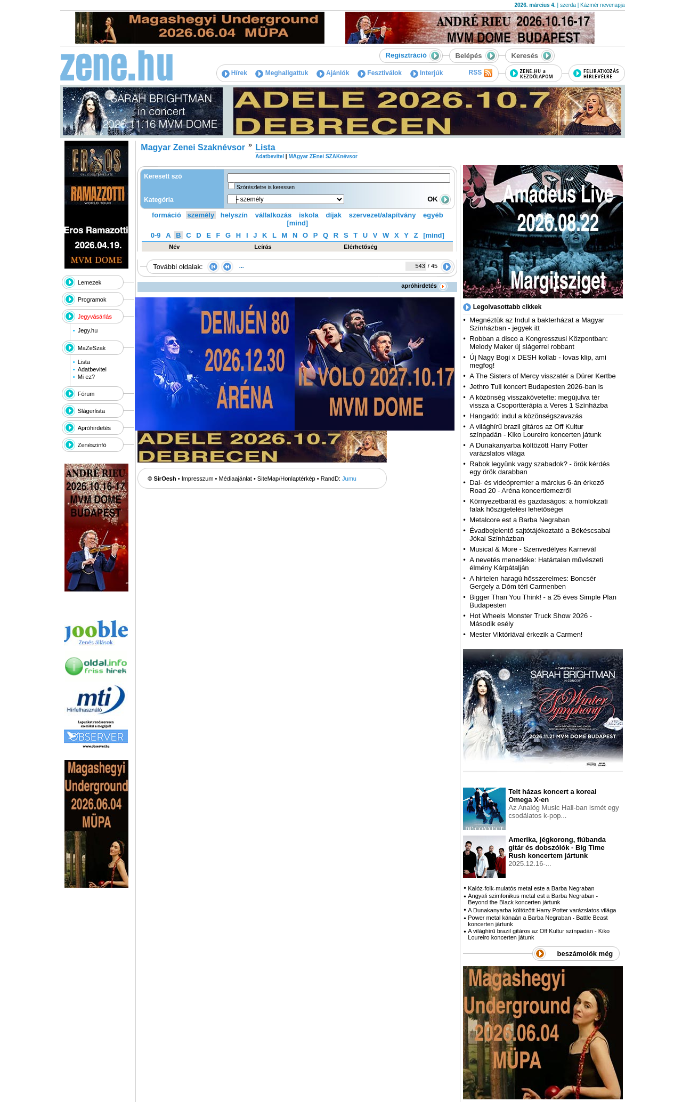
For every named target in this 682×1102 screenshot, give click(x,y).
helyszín (234, 215)
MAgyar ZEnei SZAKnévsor (322, 156)
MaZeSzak (92, 348)
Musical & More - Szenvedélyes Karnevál (532, 549)
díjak (334, 215)
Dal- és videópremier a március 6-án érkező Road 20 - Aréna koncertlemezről (536, 487)
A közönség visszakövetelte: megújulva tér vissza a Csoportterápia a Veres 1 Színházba (538, 401)
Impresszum (198, 478)
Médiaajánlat (235, 478)
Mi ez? (86, 377)
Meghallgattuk (281, 73)
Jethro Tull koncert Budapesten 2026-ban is (536, 387)
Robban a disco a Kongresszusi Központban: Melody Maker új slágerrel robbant (538, 343)
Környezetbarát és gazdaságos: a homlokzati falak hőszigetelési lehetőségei (538, 505)
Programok (92, 299)
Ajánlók (332, 73)
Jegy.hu (88, 330)
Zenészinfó (92, 445)
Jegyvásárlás (95, 316)
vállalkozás (273, 215)
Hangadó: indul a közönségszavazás (525, 416)
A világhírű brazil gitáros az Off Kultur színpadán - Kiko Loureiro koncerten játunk (535, 431)
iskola (309, 215)
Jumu (349, 478)
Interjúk (426, 73)
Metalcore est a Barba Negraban (519, 520)
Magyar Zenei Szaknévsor (193, 147)
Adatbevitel (92, 369)
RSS (480, 73)
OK (439, 199)
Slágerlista (91, 411)
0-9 (156, 235)
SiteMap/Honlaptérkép (286, 478)
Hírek (234, 73)
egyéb (433, 215)
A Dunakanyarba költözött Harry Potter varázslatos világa (542, 910)
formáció (166, 215)
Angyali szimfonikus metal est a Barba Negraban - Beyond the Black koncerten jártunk (533, 899)
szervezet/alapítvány (382, 215)
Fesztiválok (380, 73)
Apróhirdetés (94, 428)
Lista (84, 362)
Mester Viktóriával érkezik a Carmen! (525, 634)
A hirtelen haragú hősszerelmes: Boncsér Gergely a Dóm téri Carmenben (532, 582)
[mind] (297, 223)
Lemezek (90, 282)
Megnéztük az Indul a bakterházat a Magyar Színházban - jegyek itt (536, 324)
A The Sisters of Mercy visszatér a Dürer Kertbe (542, 376)
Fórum (86, 394)
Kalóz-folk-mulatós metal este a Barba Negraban (531, 888)
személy (201, 215)
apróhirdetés (424, 285)
